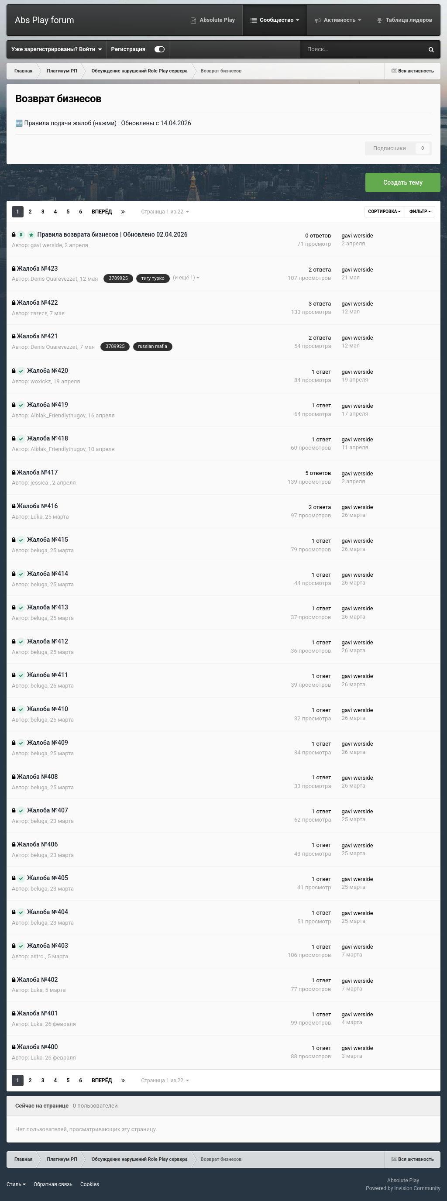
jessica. (40, 482)
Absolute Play (216, 20)
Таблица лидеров (408, 20)
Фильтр (420, 211)
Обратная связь (53, 1184)
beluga (39, 550)
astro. (38, 956)
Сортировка (384, 211)
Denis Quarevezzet (54, 278)
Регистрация (128, 49)
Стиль (16, 1184)
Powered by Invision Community (403, 1188)
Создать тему (403, 182)
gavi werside (46, 245)
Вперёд (102, 212)
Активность (340, 20)
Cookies (89, 1184)
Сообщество (276, 20)
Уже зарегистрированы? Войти (56, 49)
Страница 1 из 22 (165, 212)
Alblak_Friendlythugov (58, 415)
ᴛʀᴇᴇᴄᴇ (39, 313)
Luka (37, 516)
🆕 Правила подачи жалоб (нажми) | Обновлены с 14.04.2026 (103, 123)
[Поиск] (334, 49)
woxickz (41, 381)
